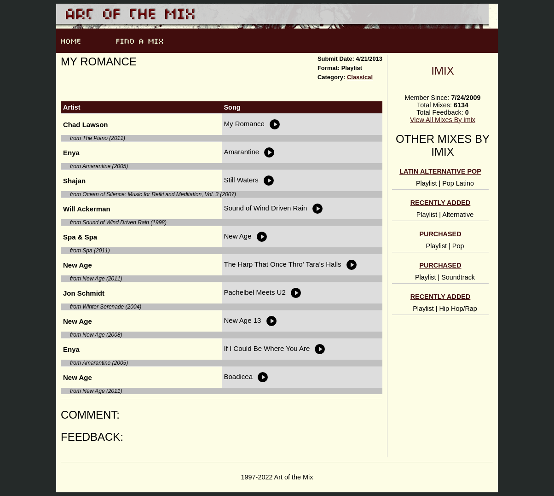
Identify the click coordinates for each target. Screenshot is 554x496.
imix (442, 70)
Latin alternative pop (440, 171)
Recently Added (440, 202)
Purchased (440, 234)
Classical (360, 77)
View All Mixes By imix (442, 119)
